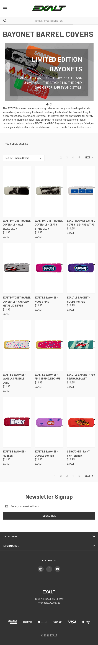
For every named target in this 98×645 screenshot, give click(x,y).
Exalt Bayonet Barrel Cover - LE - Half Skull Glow (17, 224)
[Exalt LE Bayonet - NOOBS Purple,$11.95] (81, 268)
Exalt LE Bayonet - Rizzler (14, 453)
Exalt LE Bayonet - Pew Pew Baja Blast (81, 376)
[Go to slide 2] (51, 104)
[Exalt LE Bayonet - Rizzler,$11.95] (16, 422)
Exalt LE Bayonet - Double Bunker (46, 453)
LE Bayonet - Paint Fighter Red (78, 453)
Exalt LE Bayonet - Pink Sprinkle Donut (47, 376)
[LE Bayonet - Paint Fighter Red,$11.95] (81, 422)
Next (88, 157)
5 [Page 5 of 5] (79, 157)
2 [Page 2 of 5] (61, 157)
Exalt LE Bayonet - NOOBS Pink (46, 299)
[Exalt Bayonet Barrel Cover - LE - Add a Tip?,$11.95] (81, 191)
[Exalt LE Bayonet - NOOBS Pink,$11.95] (48, 268)
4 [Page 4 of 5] (73, 157)
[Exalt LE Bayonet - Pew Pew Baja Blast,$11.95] (81, 345)
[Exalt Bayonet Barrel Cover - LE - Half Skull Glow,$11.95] (16, 191)
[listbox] (28, 158)
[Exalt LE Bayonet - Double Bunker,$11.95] (48, 422)
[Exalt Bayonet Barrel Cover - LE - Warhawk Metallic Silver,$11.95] (16, 268)
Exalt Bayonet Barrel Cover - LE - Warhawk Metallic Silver (17, 301)
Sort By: (9, 158)
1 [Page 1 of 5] (55, 157)
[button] (49, 144)
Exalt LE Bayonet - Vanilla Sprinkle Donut (14, 378)
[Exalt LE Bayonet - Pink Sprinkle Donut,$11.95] (48, 345)
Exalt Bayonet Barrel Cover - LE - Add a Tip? (81, 222)
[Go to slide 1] (47, 104)
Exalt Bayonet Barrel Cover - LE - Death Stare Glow (49, 224)
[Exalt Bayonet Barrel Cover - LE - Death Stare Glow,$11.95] (48, 191)
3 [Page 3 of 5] (67, 157)
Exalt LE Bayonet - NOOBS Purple (78, 299)
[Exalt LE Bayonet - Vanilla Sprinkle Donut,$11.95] (16, 345)
